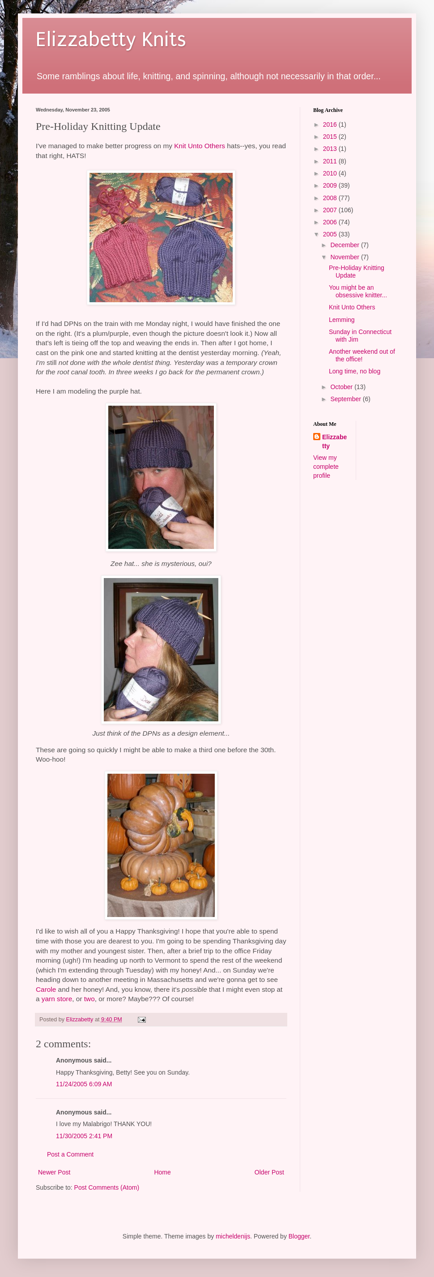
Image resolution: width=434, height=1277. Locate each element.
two (89, 999)
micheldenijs (233, 1236)
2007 (331, 210)
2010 (331, 173)
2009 (331, 185)
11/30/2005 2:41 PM (84, 1136)
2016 (331, 124)
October (342, 386)
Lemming (342, 319)
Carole (46, 989)
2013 (331, 148)
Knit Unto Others (199, 146)
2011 (331, 161)
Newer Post (54, 1172)
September (346, 399)
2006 (331, 222)
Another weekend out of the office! (362, 355)
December (345, 245)
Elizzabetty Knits (111, 39)
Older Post (269, 1172)
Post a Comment (70, 1154)
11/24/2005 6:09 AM (84, 1084)
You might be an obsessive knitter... (358, 291)
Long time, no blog (354, 371)
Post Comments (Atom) (106, 1187)
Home (162, 1172)
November (345, 257)
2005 (331, 234)
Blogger (299, 1236)
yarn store (57, 999)
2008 (331, 197)
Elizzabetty (334, 441)
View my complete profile (326, 466)
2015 (331, 136)
